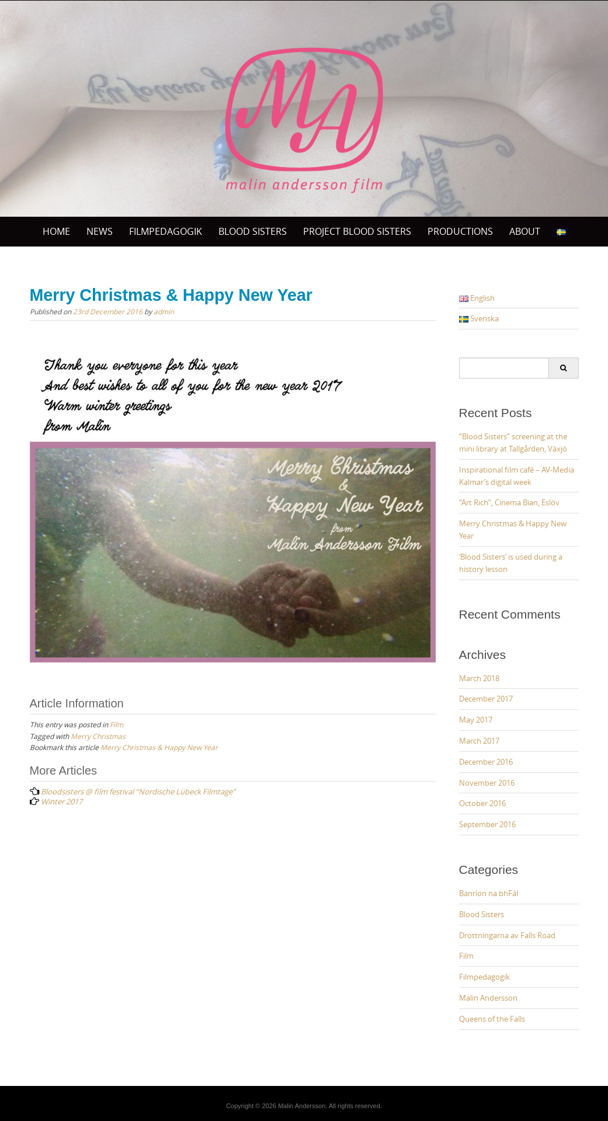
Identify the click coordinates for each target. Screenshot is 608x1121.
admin (164, 311)
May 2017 (475, 719)
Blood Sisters (481, 914)
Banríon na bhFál (488, 893)
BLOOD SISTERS (252, 231)
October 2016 (482, 803)
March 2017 (479, 740)
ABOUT (524, 231)
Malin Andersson (488, 997)
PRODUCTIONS (460, 231)
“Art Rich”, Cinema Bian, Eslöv (509, 502)
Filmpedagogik (165, 231)
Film (116, 724)
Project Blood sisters (357, 231)
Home (56, 231)
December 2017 (486, 698)
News (99, 231)
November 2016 (487, 783)
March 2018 (479, 678)
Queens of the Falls (492, 1019)
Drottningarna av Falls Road (507, 935)
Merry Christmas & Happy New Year (159, 747)
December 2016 (486, 761)
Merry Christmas (98, 736)
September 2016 (487, 824)
